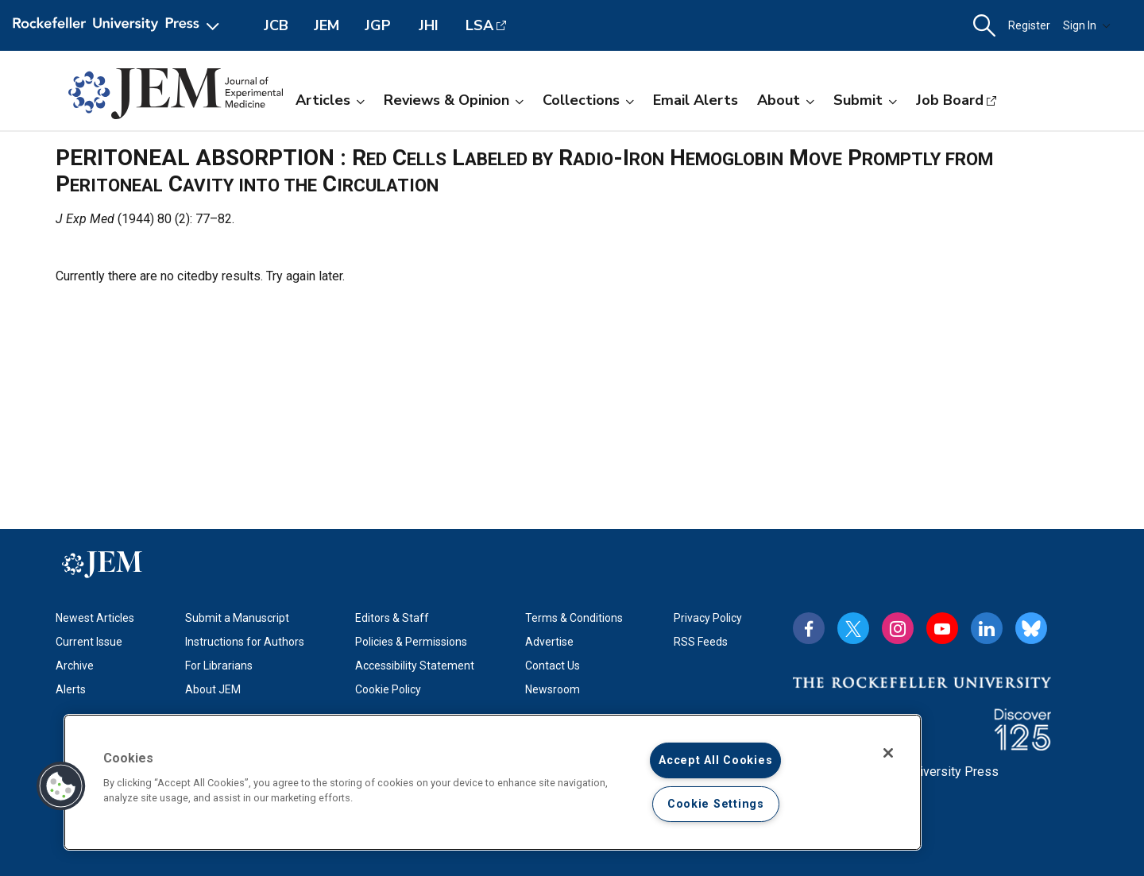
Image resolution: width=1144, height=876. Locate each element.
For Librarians (219, 665)
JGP (378, 25)
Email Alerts (695, 100)
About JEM (213, 689)
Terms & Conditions (574, 618)
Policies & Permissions (411, 641)
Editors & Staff (392, 618)
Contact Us (552, 665)
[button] (984, 25)
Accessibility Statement (414, 665)
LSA (479, 25)
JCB (276, 25)
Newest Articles (95, 618)
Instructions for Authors (244, 641)
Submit (865, 100)
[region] (493, 782)
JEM (326, 25)
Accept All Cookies (715, 760)
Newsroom (552, 689)
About (785, 100)
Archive (75, 665)
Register (1029, 25)
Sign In (1087, 25)
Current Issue (89, 641)
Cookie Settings (715, 804)
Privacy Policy (708, 618)
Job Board (950, 100)
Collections (588, 100)
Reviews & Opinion (454, 100)
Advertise (549, 641)
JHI (429, 25)
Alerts (71, 689)
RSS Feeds (701, 641)
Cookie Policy (388, 689)
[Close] (888, 752)
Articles (330, 100)
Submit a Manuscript (237, 618)
